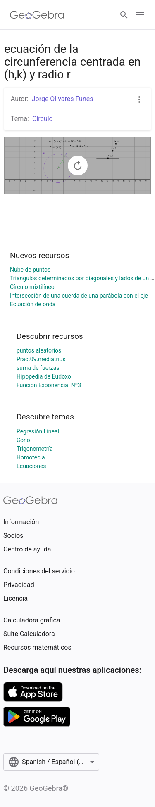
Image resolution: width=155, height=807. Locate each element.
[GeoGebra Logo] (37, 15)
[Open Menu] (140, 15)
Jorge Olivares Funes (62, 99)
